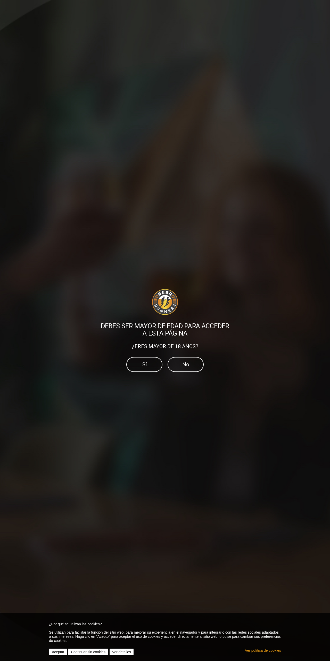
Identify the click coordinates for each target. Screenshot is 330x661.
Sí (144, 364)
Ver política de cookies (263, 650)
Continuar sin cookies (88, 652)
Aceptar (58, 652)
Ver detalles (121, 652)
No (185, 364)
